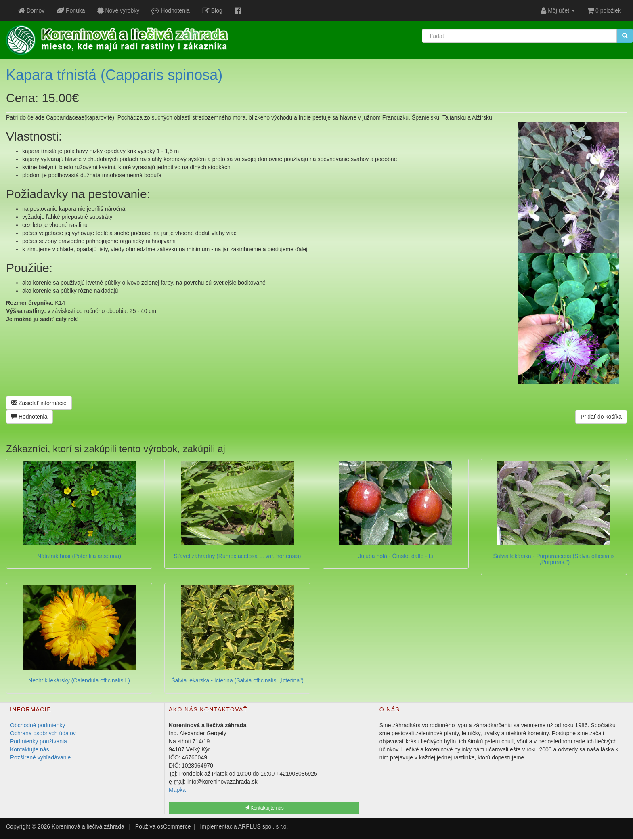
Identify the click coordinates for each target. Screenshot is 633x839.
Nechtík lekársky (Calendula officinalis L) (79, 680)
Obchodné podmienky (37, 725)
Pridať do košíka (601, 416)
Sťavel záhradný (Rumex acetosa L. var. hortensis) (237, 556)
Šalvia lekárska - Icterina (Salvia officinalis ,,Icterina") (237, 680)
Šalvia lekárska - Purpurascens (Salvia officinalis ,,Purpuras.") (554, 559)
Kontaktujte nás (29, 749)
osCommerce (174, 826)
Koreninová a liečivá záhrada (88, 826)
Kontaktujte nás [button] (264, 808)
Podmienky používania (38, 741)
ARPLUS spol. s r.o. (263, 826)
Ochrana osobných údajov (43, 733)
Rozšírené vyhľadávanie (40, 757)
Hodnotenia (29, 416)
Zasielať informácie (39, 403)
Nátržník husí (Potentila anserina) (79, 556)
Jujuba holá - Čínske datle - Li (395, 556)
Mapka (177, 790)
